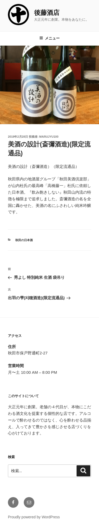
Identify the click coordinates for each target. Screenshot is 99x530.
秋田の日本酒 (24, 240)
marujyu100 (49, 136)
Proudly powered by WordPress (34, 517)
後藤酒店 (46, 12)
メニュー (49, 38)
